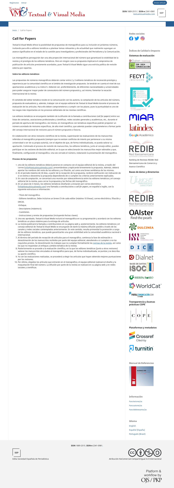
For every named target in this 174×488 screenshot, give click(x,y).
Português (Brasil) (137, 434)
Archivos (87, 23)
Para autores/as (135, 405)
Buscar (159, 23)
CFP (63, 23)
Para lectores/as (135, 401)
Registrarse (14, 2)
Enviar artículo (160, 2)
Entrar (23, 2)
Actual (11, 23)
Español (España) (137, 430)
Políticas (51, 23)
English (132, 426)
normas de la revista (102, 243)
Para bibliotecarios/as (138, 409)
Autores (38, 23)
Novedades (74, 23)
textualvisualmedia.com (144, 14)
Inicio (14, 30)
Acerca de (23, 23)
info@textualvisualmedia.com (38, 167)
